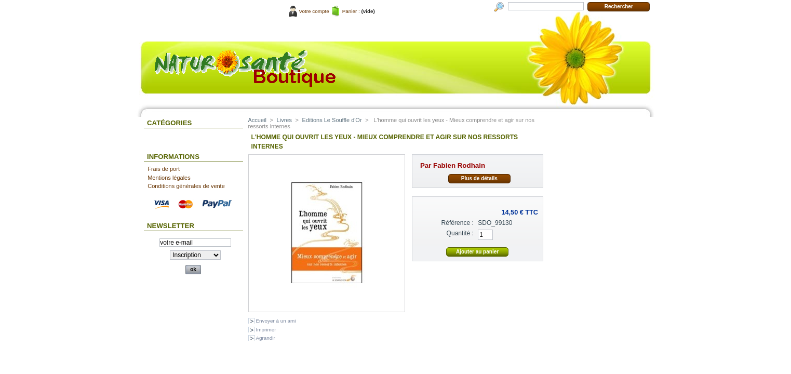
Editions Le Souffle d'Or (332, 120)
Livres (284, 120)
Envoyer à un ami (276, 321)
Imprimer (266, 329)
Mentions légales (169, 178)
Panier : (351, 11)
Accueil (257, 120)
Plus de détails (479, 178)
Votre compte (314, 11)
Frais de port (164, 169)
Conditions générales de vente (186, 186)
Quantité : (460, 233)
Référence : (457, 222)
